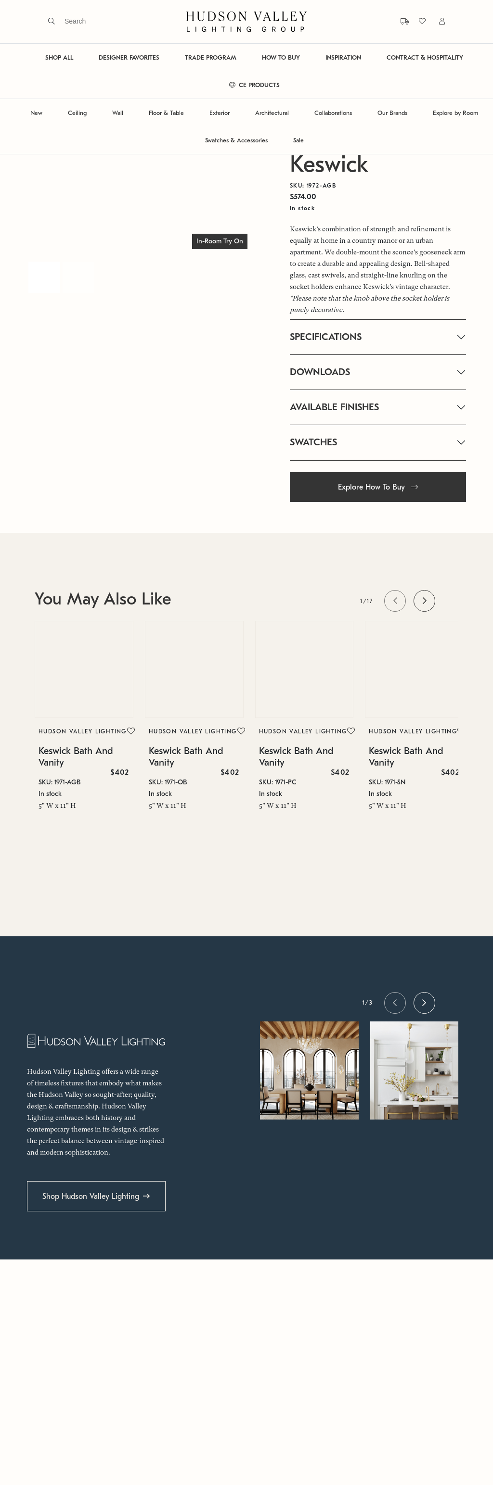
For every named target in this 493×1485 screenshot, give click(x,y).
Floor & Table (166, 112)
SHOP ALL (59, 57)
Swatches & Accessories (236, 140)
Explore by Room (455, 112)
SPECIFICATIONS (326, 336)
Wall (117, 112)
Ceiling (77, 112)
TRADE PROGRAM (210, 57)
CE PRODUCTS (254, 84)
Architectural (272, 112)
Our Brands (392, 112)
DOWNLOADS (320, 372)
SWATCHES (313, 442)
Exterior (219, 112)
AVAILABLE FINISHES (334, 407)
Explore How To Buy (378, 487)
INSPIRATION (343, 57)
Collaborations (333, 112)
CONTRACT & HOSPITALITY (425, 57)
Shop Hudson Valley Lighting (90, 1196)
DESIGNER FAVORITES (129, 57)
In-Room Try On (219, 241)
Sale (298, 140)
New (36, 112)
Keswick (329, 164)
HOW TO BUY (281, 57)
